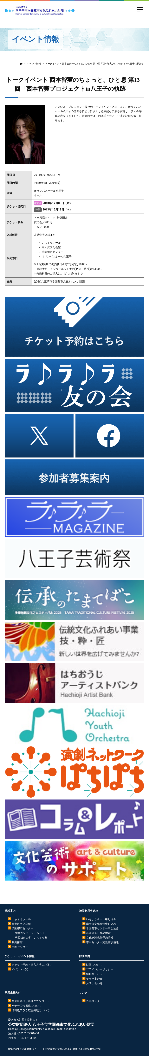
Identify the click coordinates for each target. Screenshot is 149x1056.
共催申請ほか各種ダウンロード (31, 1001)
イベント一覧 (20, 969)
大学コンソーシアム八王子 (31, 933)
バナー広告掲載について (27, 1005)
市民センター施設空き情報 (102, 942)
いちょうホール (21, 919)
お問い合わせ (94, 983)
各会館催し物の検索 (98, 933)
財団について (94, 964)
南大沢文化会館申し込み (101, 923)
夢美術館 (17, 942)
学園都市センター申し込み (102, 928)
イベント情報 (34, 63)
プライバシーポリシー (99, 969)
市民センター (20, 946)
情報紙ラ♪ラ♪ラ (95, 974)
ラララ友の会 (94, 978)
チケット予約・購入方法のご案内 (32, 964)
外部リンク (93, 1001)
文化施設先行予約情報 (99, 937)
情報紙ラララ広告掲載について (31, 1010)
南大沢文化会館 (21, 923)
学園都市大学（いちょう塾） (32, 937)
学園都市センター (22, 928)
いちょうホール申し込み (101, 919)
